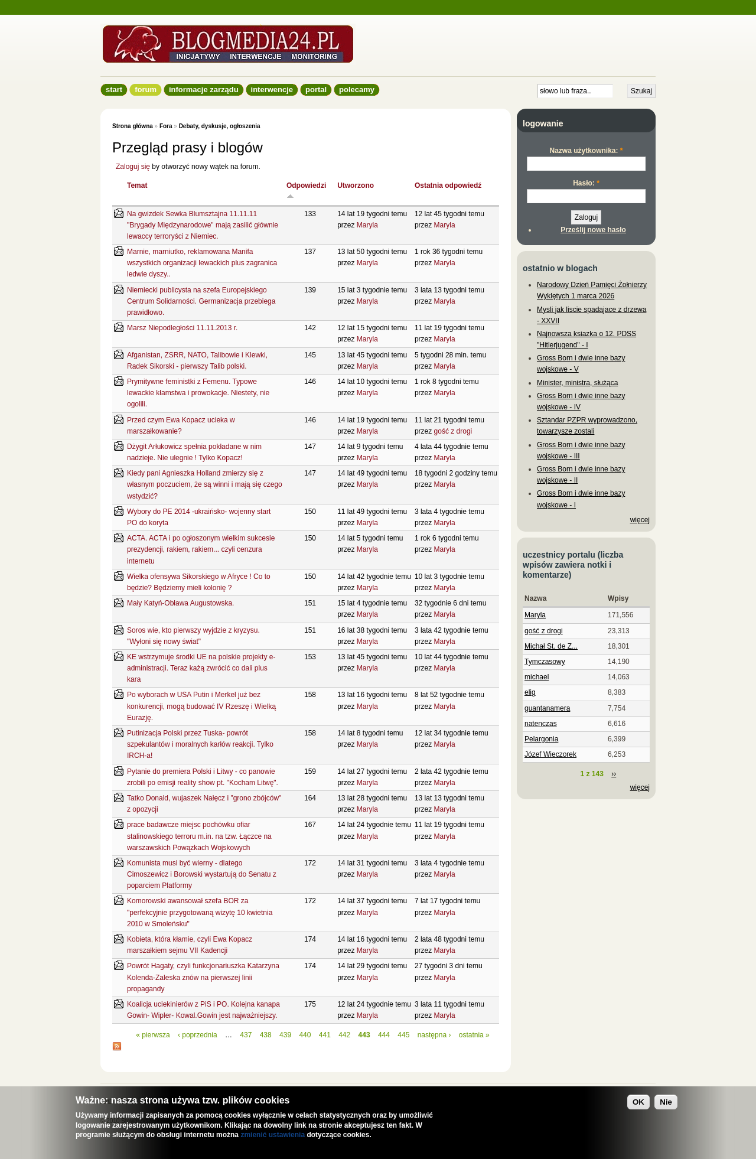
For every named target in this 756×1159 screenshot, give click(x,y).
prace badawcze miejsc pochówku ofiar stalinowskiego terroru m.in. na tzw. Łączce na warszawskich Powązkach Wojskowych (199, 836)
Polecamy (356, 89)
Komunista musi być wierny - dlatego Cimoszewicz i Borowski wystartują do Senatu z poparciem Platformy (201, 874)
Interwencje (272, 89)
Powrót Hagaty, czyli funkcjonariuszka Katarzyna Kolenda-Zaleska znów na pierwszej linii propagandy (203, 977)
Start (114, 89)
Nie (666, 1102)
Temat (137, 185)
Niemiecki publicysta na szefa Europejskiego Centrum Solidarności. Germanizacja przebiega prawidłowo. (201, 301)
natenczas (540, 724)
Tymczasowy (544, 661)
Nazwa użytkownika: (586, 150)
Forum (146, 89)
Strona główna (132, 126)
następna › (434, 1035)
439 (285, 1035)
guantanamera (547, 708)
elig (530, 692)
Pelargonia (541, 739)
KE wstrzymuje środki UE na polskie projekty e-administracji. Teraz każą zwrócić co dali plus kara (201, 668)
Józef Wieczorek (550, 754)
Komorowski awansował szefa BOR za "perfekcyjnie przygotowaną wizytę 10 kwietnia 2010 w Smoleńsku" (199, 912)
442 (344, 1035)
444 (384, 1035)
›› (613, 774)
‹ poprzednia (197, 1035)
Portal (316, 89)
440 (305, 1035)
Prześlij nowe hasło (593, 230)
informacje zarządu (204, 89)
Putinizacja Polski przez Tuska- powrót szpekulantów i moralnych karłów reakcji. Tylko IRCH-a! (200, 744)
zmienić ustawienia (272, 1135)
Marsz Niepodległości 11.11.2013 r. (182, 328)
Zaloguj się (133, 166)
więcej (640, 520)
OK (638, 1102)
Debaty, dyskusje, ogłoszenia (219, 126)
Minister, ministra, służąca (577, 383)
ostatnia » (474, 1035)
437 (246, 1035)
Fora (165, 126)
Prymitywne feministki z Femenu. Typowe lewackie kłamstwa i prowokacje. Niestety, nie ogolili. (198, 392)
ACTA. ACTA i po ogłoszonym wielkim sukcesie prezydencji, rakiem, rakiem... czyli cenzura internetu (201, 549)
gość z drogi (453, 431)
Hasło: (586, 183)
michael (536, 677)
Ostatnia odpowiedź (448, 185)
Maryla (367, 225)
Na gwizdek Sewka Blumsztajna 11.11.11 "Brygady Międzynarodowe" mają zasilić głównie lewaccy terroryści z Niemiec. (202, 225)
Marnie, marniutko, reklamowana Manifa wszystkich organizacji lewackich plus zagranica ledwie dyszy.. (202, 263)
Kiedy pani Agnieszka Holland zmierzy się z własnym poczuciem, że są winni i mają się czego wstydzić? (204, 484)
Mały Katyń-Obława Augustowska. (180, 603)
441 (325, 1035)
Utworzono (355, 185)
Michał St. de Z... (551, 646)
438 (266, 1035)
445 (403, 1035)
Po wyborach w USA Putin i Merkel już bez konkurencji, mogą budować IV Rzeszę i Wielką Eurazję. (201, 706)
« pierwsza (153, 1035)
